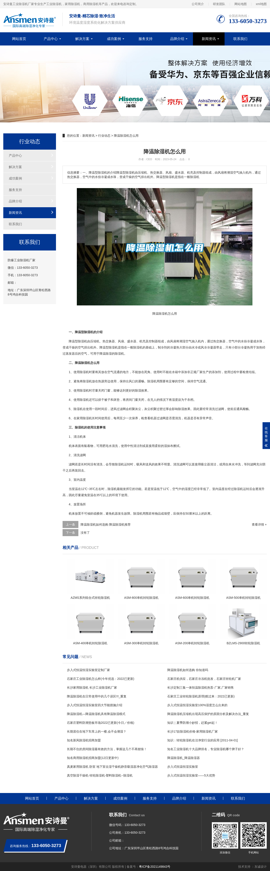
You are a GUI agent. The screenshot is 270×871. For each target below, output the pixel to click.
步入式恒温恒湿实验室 (182, 766)
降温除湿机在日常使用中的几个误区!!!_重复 (96, 696)
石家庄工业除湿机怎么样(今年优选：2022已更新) (100, 678)
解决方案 (82, 39)
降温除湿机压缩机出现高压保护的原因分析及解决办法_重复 (208, 714)
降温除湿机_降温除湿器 (183, 758)
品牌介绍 (177, 39)
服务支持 (146, 39)
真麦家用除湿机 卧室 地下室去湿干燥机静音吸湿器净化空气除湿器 (112, 766)
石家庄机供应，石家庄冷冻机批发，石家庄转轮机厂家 (204, 678)
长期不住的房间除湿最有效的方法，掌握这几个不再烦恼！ (107, 749)
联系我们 (240, 39)
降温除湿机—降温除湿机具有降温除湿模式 (96, 714)
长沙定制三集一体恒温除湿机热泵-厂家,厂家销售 (200, 687)
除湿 (112, 347)
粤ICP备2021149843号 (154, 866)
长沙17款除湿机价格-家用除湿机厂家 (192, 731)
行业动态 (104, 135)
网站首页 (19, 39)
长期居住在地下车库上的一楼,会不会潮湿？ (96, 731)
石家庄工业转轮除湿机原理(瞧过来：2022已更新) (200, 696)
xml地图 (261, 4)
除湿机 (82, 341)
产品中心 (51, 39)
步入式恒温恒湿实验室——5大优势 (191, 775)
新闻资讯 (209, 39)
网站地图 (240, 4)
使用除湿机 (81, 372)
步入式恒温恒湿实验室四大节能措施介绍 (94, 705)
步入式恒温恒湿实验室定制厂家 (88, 670)
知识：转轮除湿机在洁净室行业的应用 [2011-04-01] (202, 740)
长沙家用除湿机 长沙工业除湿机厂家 (92, 687)
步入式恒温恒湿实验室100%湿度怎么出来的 (197, 705)
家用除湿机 (84, 418)
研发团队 (219, 4)
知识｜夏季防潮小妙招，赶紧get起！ (192, 722)
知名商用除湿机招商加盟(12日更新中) (93, 758)
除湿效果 (141, 390)
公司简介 (198, 4)
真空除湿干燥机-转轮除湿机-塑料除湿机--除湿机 (100, 775)
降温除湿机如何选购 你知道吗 (187, 670)
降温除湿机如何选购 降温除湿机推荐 (106, 524)
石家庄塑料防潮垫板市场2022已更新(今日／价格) (100, 722)
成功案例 (114, 39)
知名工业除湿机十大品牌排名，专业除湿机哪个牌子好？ (205, 749)
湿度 (175, 399)
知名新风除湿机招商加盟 (84, 740)
